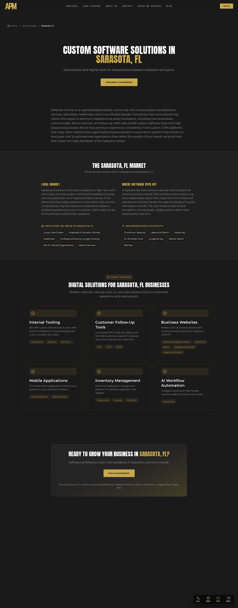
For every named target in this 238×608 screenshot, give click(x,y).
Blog (169, 6)
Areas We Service (149, 6)
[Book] (208, 599)
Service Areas (29, 25)
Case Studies (92, 6)
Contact (127, 6)
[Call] (198, 599)
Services (72, 6)
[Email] (228, 599)
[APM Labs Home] (11, 6)
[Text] (218, 599)
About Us (111, 6)
